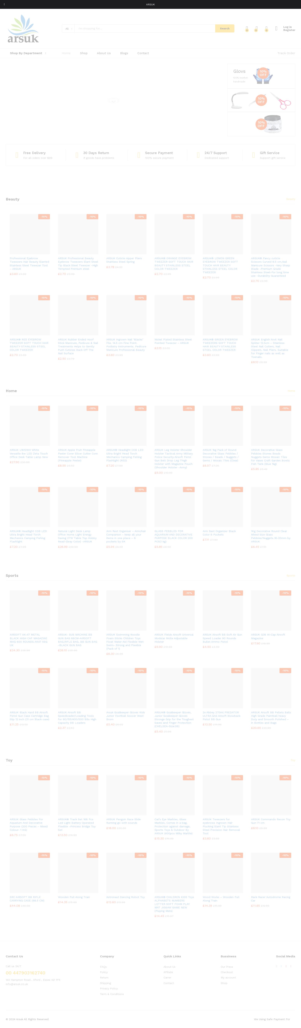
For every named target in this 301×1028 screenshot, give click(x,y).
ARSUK (150, 4)
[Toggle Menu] (4, 4)
